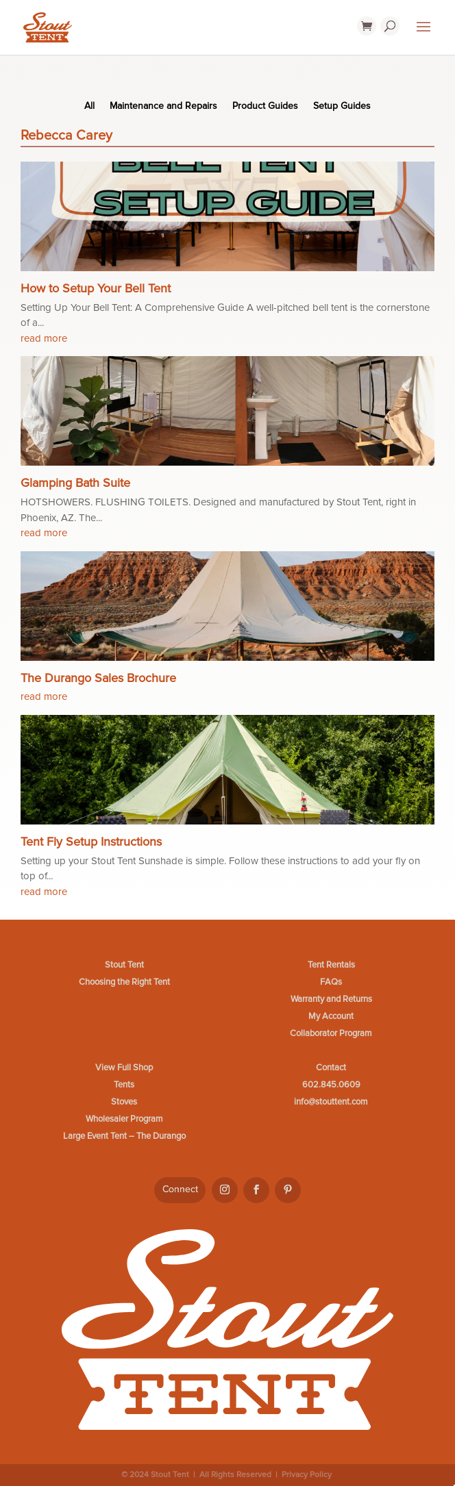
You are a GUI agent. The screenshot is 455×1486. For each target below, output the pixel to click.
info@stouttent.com (331, 1101)
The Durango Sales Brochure (98, 677)
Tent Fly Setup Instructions (91, 841)
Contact (331, 1067)
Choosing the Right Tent (124, 982)
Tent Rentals (331, 964)
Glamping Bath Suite (75, 482)
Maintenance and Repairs (163, 106)
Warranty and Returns (331, 999)
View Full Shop (124, 1067)
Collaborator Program (331, 1033)
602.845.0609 (331, 1084)
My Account (331, 1016)
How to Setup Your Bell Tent (96, 288)
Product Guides (265, 106)
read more (44, 338)
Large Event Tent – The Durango (124, 1136)
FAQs (331, 982)
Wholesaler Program (124, 1118)
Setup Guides (342, 106)
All (89, 106)
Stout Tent (124, 964)
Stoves (124, 1101)
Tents (124, 1084)
